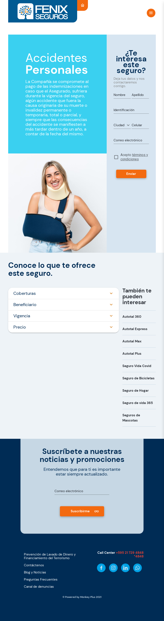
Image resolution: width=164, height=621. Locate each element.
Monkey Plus (87, 597)
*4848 (139, 556)
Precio (63, 327)
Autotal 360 (131, 316)
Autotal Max (131, 341)
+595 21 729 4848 (130, 553)
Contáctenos (34, 565)
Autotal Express (134, 329)
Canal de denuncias (39, 586)
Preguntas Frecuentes (41, 579)
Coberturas (63, 293)
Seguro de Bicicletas (138, 378)
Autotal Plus (131, 353)
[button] (122, 125)
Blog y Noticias (35, 572)
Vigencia (63, 316)
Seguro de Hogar (135, 390)
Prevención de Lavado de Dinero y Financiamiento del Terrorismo (50, 556)
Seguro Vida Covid (136, 366)
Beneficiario (63, 304)
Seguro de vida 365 (137, 403)
